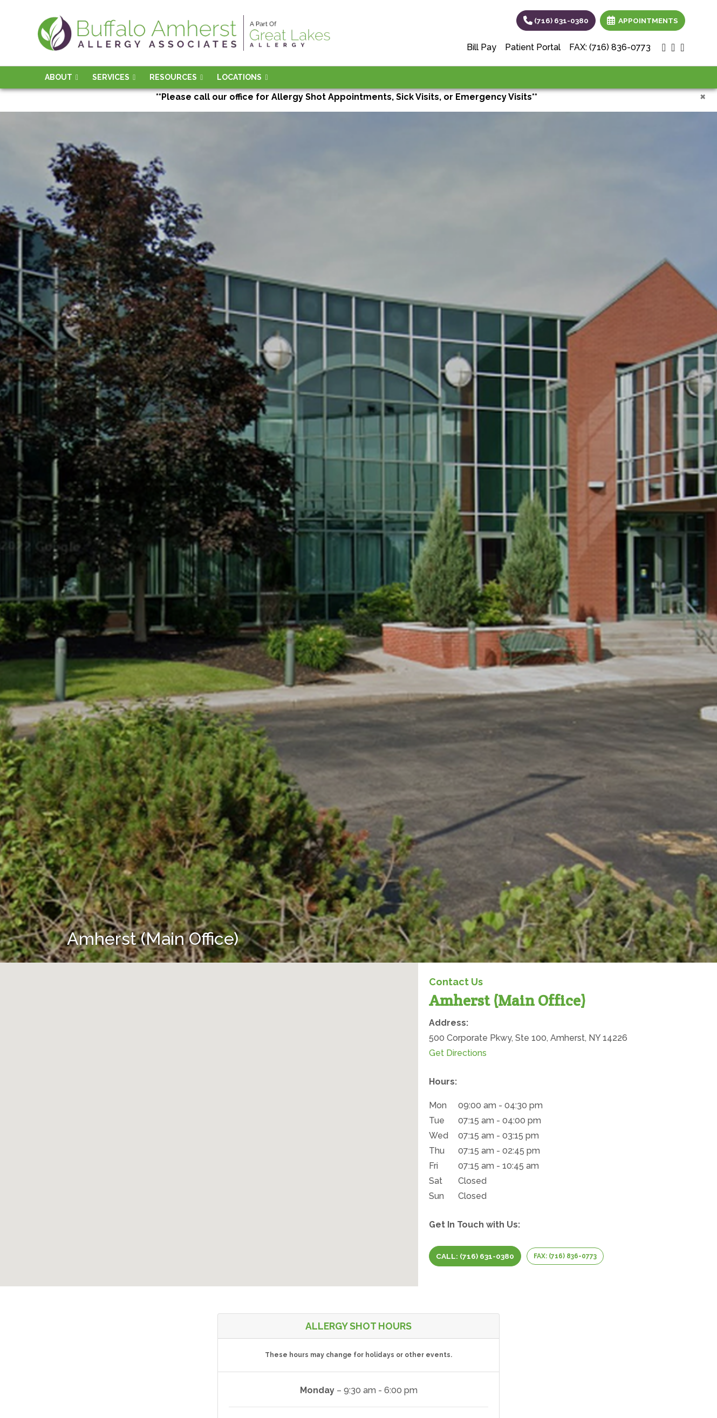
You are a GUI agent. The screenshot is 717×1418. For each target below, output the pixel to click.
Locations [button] (242, 77)
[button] (209, 1114)
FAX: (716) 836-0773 (610, 47)
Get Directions (458, 1053)
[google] (664, 47)
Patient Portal (533, 47)
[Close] (702, 96)
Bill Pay (481, 47)
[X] (673, 47)
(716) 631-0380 (556, 20)
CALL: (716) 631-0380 (475, 1256)
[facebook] (682, 47)
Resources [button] (176, 77)
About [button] (61, 77)
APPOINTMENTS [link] (642, 20)
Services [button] (113, 77)
